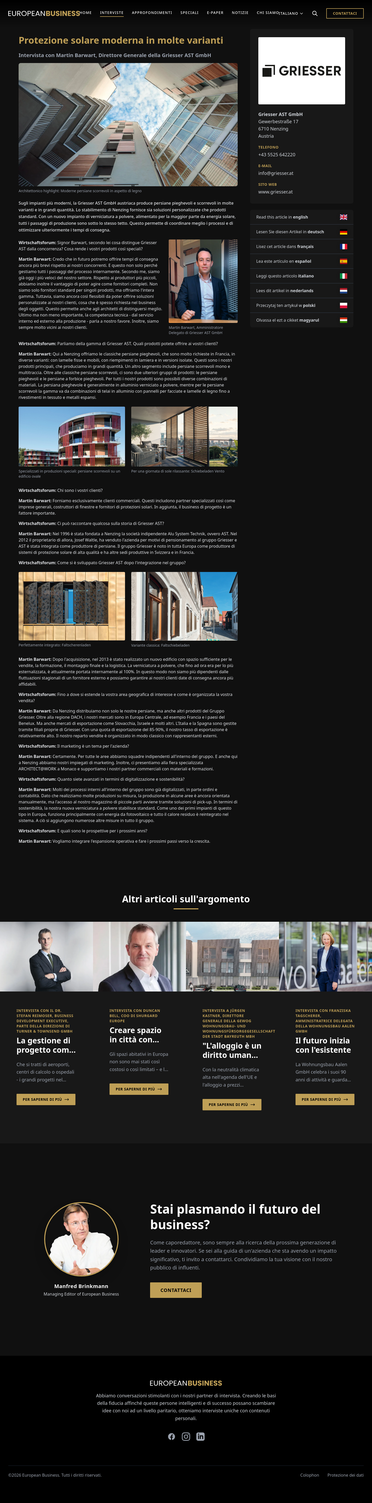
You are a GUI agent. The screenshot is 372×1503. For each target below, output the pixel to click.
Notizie (240, 12)
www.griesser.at (275, 192)
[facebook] (171, 1436)
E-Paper (215, 12)
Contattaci (345, 13)
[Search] (315, 13)
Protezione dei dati (345, 1475)
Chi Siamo (268, 12)
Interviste (111, 12)
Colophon (309, 1475)
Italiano (291, 13)
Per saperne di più (46, 1099)
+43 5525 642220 (276, 154)
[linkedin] (200, 1436)
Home (86, 12)
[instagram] (186, 1436)
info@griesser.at (275, 173)
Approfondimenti (152, 12)
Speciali (190, 12)
